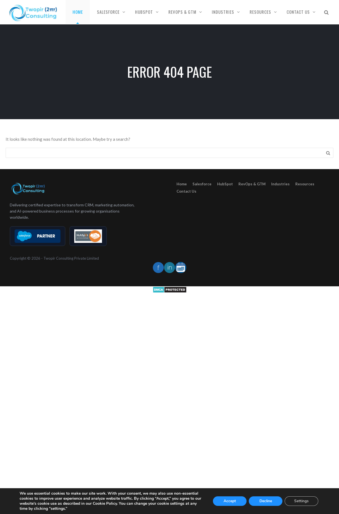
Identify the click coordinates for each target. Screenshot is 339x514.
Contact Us (298, 12)
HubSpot (144, 12)
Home (78, 12)
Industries (223, 12)
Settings (301, 501)
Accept (230, 501)
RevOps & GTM (182, 12)
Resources (260, 12)
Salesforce (108, 12)
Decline (265, 501)
